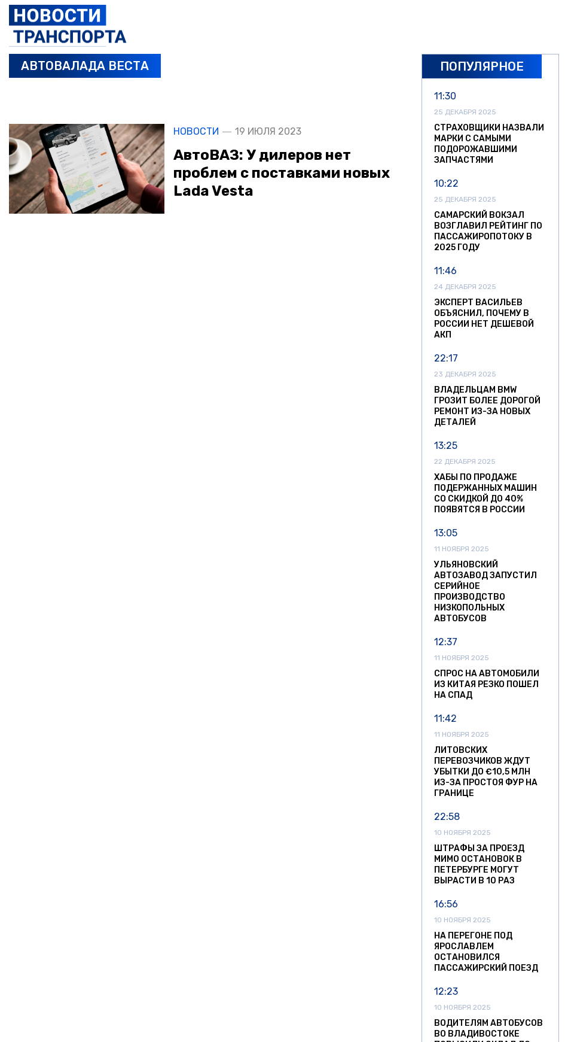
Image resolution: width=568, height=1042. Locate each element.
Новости (196, 131)
